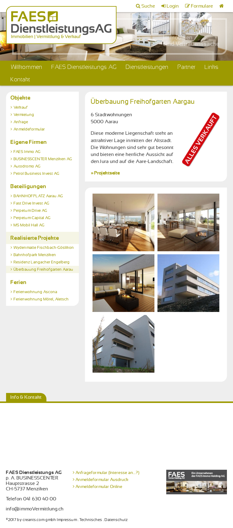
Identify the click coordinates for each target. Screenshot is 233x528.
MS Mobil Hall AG (29, 225)
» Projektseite (105, 173)
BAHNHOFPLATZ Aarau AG (38, 196)
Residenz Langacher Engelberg (42, 262)
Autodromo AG (27, 166)
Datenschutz (116, 520)
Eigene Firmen (29, 142)
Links (212, 67)
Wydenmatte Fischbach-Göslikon (44, 247)
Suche (148, 6)
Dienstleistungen (147, 67)
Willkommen (26, 67)
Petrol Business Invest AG (36, 173)
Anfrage (21, 122)
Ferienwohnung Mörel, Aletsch (41, 299)
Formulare (202, 6)
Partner (187, 67)
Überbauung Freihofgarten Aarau (43, 269)
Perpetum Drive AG (30, 210)
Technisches (90, 520)
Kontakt (20, 79)
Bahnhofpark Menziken (35, 255)
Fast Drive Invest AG (31, 203)
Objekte (21, 98)
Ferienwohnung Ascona (35, 292)
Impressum (67, 520)
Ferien (19, 282)
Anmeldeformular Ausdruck (102, 479)
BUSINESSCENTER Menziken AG (43, 159)
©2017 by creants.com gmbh (31, 520)
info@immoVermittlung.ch (35, 509)
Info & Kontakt (26, 397)
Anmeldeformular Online (99, 486)
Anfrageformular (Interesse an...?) (108, 472)
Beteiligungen (28, 186)
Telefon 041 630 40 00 (31, 499)
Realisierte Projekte (35, 238)
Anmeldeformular (29, 129)
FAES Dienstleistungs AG (84, 67)
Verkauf (21, 107)
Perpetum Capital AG (32, 218)
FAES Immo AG (27, 152)
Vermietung (24, 115)
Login (173, 6)
